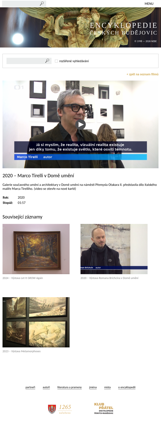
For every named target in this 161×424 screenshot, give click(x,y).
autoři (46, 387)
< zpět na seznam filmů (142, 74)
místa (107, 387)
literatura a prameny (69, 387)
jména (93, 387)
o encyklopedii (126, 387)
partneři (30, 387)
